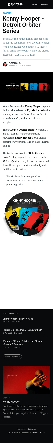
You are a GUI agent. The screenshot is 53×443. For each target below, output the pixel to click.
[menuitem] (34, 4)
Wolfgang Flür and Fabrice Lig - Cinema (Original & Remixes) (23, 343)
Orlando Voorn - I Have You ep (18, 318)
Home (34, 4)
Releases (7, 13)
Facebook (25, 433)
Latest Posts (13, 433)
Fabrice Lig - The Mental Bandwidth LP (22, 330)
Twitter (34, 433)
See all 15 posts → (12, 357)
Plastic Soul (15, 63)
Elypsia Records (23, 429)
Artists (44, 4)
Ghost (42, 433)
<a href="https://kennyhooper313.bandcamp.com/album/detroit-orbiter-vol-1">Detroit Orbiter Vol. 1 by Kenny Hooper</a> (27, 274)
